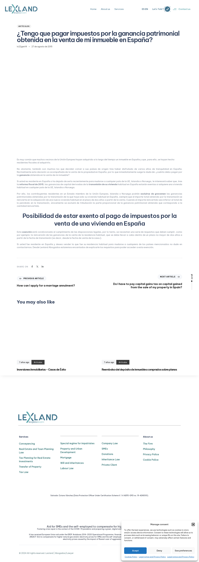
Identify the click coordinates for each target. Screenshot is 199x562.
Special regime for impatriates (77, 443)
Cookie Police (151, 459)
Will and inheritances (72, 462)
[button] (193, 524)
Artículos (24, 26)
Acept (135, 550)
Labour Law (67, 468)
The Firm (148, 443)
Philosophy (149, 449)
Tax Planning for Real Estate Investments (34, 459)
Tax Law (23, 472)
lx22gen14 (22, 46)
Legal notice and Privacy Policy (152, 557)
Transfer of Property (30, 466)
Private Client (109, 464)
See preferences (183, 550)
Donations (107, 454)
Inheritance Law (111, 459)
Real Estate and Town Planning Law (36, 451)
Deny (159, 550)
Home (93, 9)
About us (105, 9)
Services (119, 9)
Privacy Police (151, 454)
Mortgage (66, 457)
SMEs (105, 448)
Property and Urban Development (71, 450)
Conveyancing (27, 443)
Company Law (110, 443)
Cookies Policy (131, 557)
